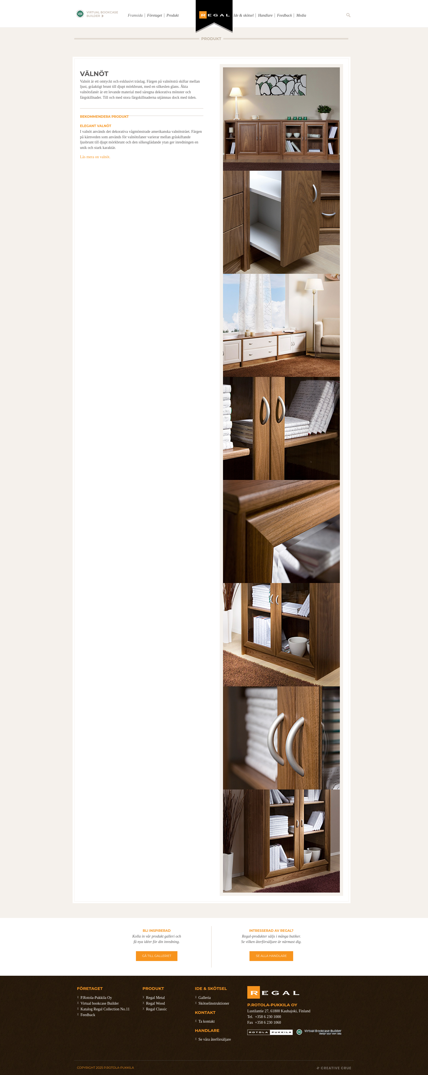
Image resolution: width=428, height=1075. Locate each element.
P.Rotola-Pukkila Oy (96, 998)
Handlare (265, 15)
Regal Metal (155, 998)
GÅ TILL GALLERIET (156, 956)
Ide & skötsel (243, 15)
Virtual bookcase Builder (100, 1003)
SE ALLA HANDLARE (271, 956)
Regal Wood (155, 1003)
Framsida (135, 15)
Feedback (284, 15)
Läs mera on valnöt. (95, 157)
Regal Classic (156, 1009)
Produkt (173, 15)
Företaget (154, 15)
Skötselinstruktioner (213, 1003)
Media (301, 15)
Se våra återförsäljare (214, 1039)
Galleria (204, 998)
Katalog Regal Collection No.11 (105, 1009)
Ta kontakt (206, 1021)
